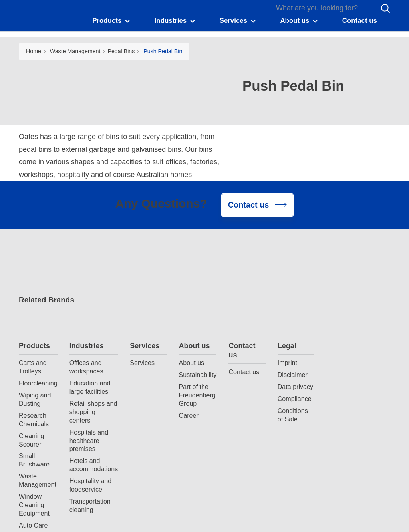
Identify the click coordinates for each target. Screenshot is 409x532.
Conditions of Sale (349, 326)
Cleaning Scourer (87, 351)
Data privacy (351, 298)
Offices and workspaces (142, 278)
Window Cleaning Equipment (90, 417)
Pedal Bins (121, 51)
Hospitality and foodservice (146, 397)
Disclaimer (348, 286)
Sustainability (254, 286)
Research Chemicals (90, 331)
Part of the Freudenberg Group (253, 307)
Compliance (350, 310)
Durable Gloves (86, 473)
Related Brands (41, 301)
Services (200, 258)
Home (33, 51)
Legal (343, 258)
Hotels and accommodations (149, 377)
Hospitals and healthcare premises (145, 352)
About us (250, 258)
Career (244, 327)
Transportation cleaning (146, 417)
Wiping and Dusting (91, 311)
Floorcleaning (94, 294)
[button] (113, 23)
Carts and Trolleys (89, 278)
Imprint (343, 274)
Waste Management (75, 51)
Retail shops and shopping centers (149, 323)
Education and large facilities (146, 299)
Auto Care (89, 437)
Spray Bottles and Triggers (94, 453)
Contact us (297, 262)
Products (90, 258)
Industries (142, 258)
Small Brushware (90, 372)
